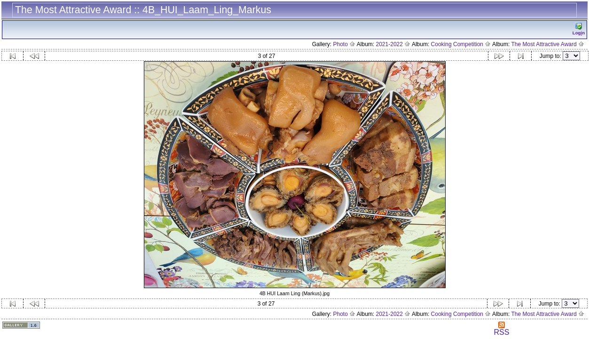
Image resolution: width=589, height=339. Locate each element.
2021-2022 (393, 44)
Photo (344, 44)
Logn (579, 29)
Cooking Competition (461, 44)
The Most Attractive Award (547, 44)
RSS (501, 329)
